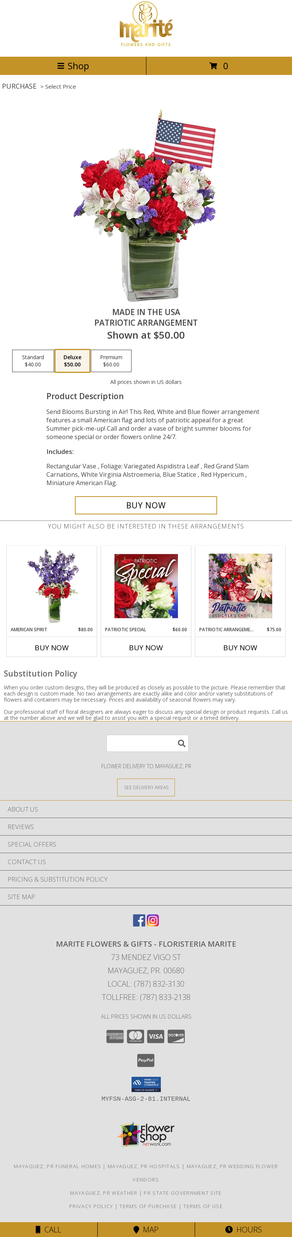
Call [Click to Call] (48, 1229)
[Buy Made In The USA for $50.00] (146, 505)
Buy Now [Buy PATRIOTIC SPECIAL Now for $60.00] (146, 648)
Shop (73, 65)
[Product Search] (147, 743)
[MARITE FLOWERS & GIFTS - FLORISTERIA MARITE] (146, 45)
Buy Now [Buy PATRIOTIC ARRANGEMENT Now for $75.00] (240, 648)
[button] (146, 1084)
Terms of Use (203, 1206)
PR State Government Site (183, 1192)
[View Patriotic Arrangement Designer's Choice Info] (240, 586)
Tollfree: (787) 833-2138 (146, 997)
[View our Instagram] (153, 924)
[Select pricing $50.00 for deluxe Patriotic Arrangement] (72, 361)
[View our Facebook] (139, 924)
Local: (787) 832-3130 (146, 984)
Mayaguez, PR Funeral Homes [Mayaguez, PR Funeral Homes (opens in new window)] (57, 1166)
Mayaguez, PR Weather (103, 1192)
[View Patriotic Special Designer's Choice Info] (146, 586)
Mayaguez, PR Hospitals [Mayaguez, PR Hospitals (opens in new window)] (144, 1166)
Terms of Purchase (148, 1206)
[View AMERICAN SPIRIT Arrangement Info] (52, 586)
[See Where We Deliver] (146, 787)
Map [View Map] (146, 1229)
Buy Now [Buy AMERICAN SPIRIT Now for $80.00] (52, 648)
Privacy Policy (91, 1206)
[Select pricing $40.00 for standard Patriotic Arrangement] (33, 361)
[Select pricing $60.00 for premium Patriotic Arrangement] (111, 361)
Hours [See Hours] (243, 1229)
